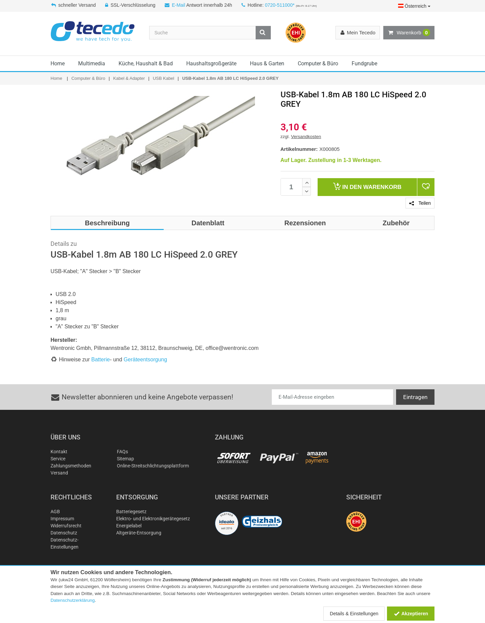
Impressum (62, 518)
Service (58, 458)
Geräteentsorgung (145, 359)
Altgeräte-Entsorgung (138, 532)
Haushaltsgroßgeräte (211, 63)
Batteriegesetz (131, 511)
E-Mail (178, 5)
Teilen (420, 203)
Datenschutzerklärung (73, 600)
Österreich (414, 6)
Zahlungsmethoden (71, 465)
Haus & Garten (267, 63)
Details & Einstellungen (354, 613)
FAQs (122, 451)
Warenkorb (409, 33)
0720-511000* (279, 5)
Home (58, 63)
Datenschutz (64, 532)
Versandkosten (306, 136)
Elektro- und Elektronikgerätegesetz (153, 518)
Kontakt (59, 451)
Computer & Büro (318, 63)
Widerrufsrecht (66, 525)
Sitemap (125, 458)
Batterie (100, 359)
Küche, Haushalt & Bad (146, 63)
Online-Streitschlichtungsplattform (153, 465)
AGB (55, 511)
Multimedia (91, 63)
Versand (59, 473)
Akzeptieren (410, 613)
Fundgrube (364, 63)
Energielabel (128, 525)
